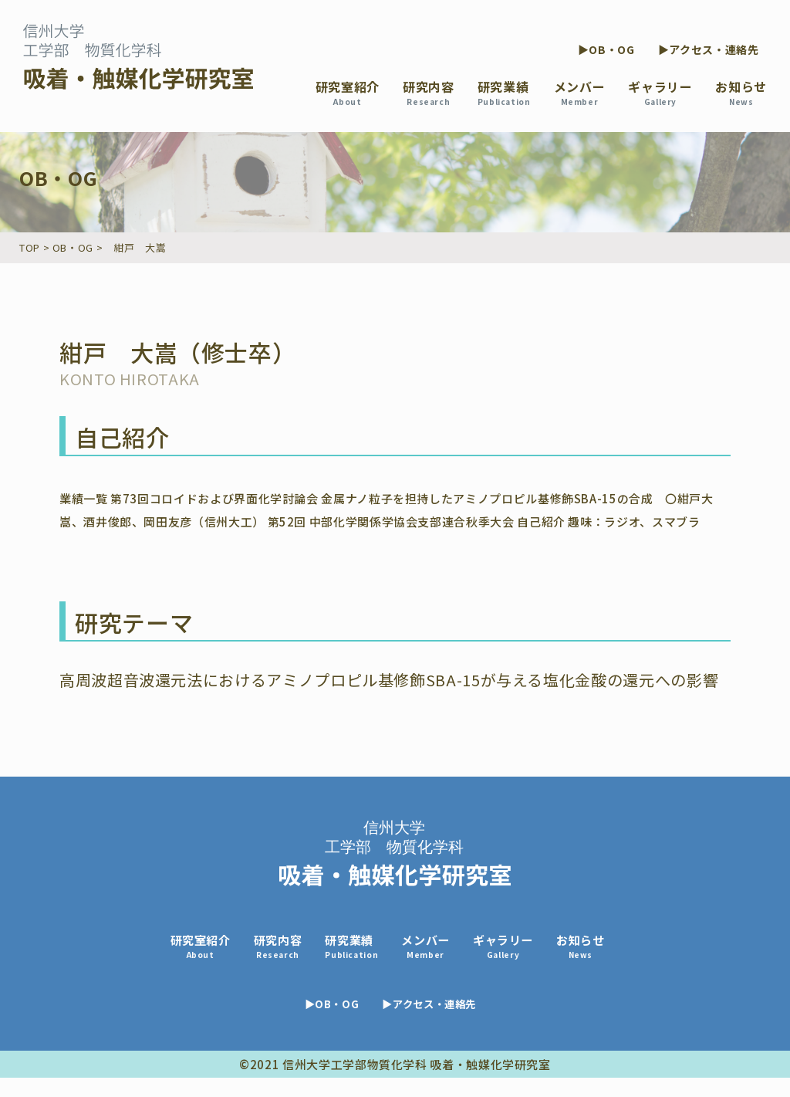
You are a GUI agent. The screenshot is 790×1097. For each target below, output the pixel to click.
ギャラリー (660, 92)
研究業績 (504, 92)
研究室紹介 (348, 92)
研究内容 (428, 92)
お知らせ (741, 92)
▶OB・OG (606, 49)
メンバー (580, 92)
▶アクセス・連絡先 (708, 49)
